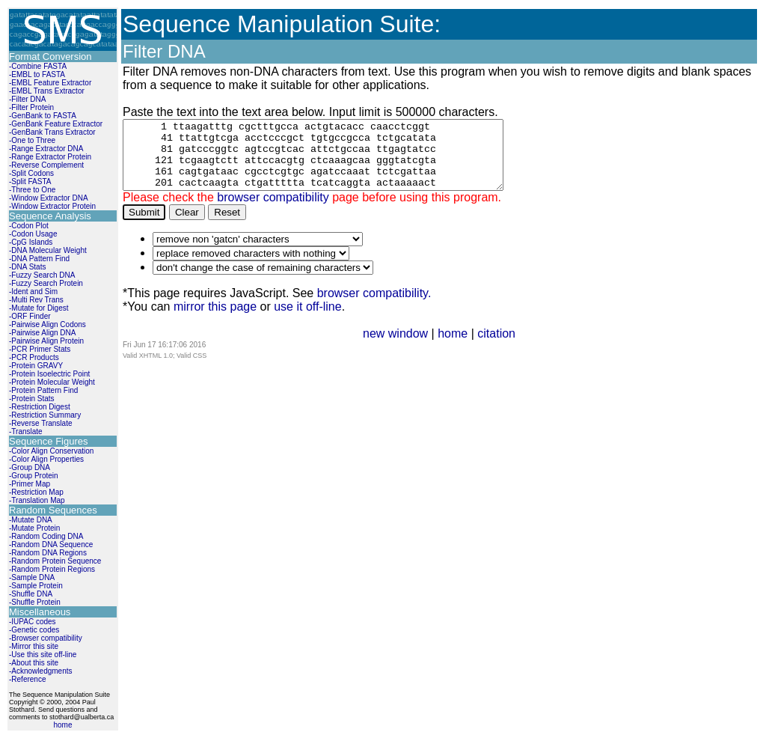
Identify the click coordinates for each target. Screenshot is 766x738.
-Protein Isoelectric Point (49, 374)
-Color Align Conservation (51, 451)
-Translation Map (37, 500)
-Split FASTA (30, 181)
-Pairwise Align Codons (47, 324)
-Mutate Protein (34, 528)
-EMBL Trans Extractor (47, 91)
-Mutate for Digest (38, 308)
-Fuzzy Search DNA (42, 275)
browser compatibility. (374, 306)
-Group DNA (29, 467)
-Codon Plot (29, 226)
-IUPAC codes (32, 621)
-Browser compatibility (45, 638)
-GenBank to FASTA (42, 116)
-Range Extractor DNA (46, 148)
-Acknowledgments (40, 671)
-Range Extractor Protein (50, 157)
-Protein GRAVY (36, 366)
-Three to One (32, 190)
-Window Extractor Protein (52, 206)
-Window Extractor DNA (48, 198)
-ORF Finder (30, 316)
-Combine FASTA (38, 66)
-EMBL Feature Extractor (50, 83)
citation (496, 347)
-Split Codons (31, 173)
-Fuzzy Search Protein (46, 283)
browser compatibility (272, 210)
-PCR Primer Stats (39, 349)
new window (395, 347)
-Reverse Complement (46, 165)
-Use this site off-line (42, 654)
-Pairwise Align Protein (46, 341)
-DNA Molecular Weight (48, 250)
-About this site (33, 663)
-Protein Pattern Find (43, 390)
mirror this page (215, 320)
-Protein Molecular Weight (52, 382)
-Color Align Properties (46, 459)
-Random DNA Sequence (51, 544)
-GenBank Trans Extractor (52, 132)
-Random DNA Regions (48, 553)
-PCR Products (34, 357)
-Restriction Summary (45, 415)
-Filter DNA (27, 99)
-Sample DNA (32, 577)
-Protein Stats (32, 398)
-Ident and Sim (33, 291)
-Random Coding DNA (46, 536)
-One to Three (32, 140)
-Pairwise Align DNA (42, 333)
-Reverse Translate (40, 423)
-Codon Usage (33, 234)
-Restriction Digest (39, 407)
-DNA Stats (27, 267)
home (62, 725)
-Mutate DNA (30, 520)
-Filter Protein (31, 107)
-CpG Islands (30, 242)
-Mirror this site (33, 646)
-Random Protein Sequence (55, 561)
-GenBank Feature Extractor (55, 124)
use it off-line (307, 320)
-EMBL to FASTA (37, 74)
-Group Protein (33, 476)
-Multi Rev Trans (36, 300)
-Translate (26, 431)
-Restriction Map (36, 492)
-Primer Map (29, 484)
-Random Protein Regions (52, 569)
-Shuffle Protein (35, 602)
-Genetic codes (34, 630)
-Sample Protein (36, 586)
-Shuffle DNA (30, 594)
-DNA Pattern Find (39, 258)
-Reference (27, 679)
